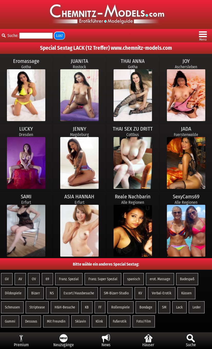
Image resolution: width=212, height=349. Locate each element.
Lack (179, 307)
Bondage (145, 307)
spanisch (133, 279)
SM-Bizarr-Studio (116, 293)
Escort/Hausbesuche (79, 293)
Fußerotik (120, 321)
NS (52, 293)
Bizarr (35, 293)
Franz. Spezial (69, 279)
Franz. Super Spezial (102, 279)
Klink (99, 321)
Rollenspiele (120, 307)
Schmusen (12, 307)
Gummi (10, 321)
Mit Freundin (56, 321)
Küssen (186, 293)
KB (87, 307)
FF (100, 307)
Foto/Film (143, 321)
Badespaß (187, 279)
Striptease (37, 307)
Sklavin (80, 321)
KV (140, 293)
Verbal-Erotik (161, 293)
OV (34, 279)
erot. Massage (160, 279)
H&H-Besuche (65, 307)
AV (20, 279)
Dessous (31, 321)
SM (164, 307)
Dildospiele (13, 293)
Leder (197, 307)
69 (47, 279)
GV (7, 279)
